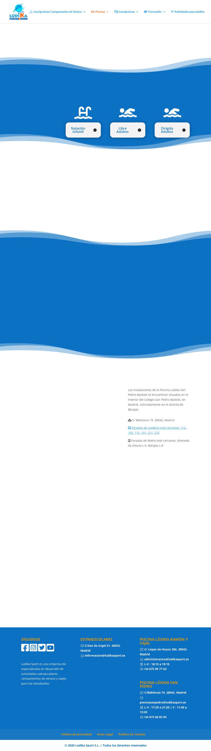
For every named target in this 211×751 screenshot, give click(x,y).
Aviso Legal (105, 734)
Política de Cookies (131, 734)
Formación (153, 12)
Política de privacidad (76, 734)
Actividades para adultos (187, 12)
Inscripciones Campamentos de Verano (55, 12)
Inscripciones (124, 12)
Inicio (20, 12)
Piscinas (98, 12)
